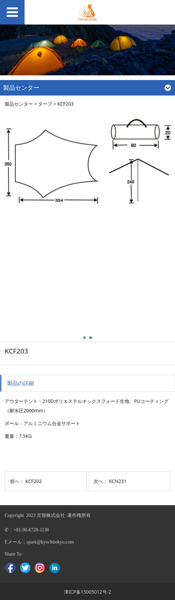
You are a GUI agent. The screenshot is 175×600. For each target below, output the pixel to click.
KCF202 (33, 481)
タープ (45, 104)
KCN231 (118, 481)
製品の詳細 (20, 383)
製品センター (19, 104)
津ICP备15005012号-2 (87, 592)
